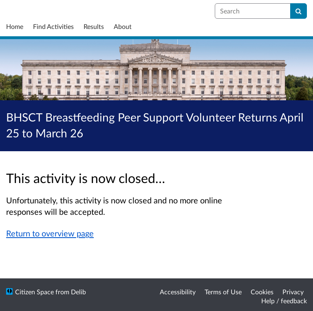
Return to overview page (50, 233)
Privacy (293, 292)
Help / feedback (284, 300)
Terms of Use (223, 292)
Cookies (262, 292)
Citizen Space (34, 292)
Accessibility (178, 292)
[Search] (298, 11)
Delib (78, 292)
